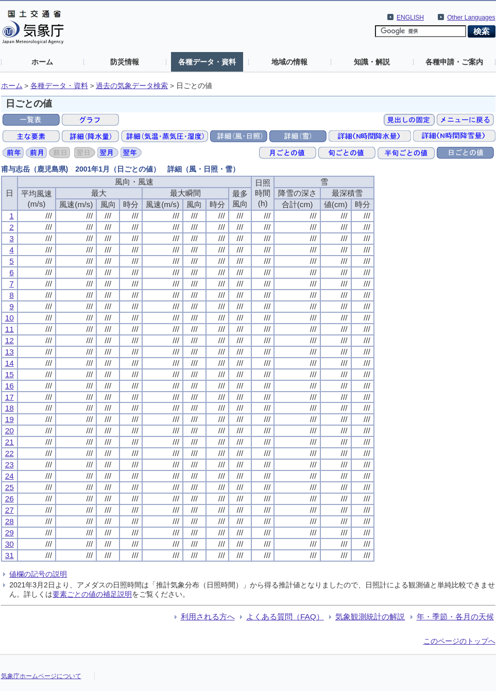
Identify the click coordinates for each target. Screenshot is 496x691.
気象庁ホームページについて (41, 676)
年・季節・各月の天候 (455, 616)
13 (9, 351)
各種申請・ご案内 (454, 62)
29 (9, 532)
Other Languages (471, 17)
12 (9, 340)
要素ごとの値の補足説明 (92, 594)
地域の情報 (289, 62)
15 (9, 374)
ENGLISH (410, 17)
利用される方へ (208, 616)
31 (9, 555)
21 (9, 441)
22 (9, 453)
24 (9, 475)
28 (9, 521)
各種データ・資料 (207, 62)
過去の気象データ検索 (132, 86)
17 (9, 397)
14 (9, 363)
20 (9, 430)
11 (9, 329)
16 (9, 385)
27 (9, 509)
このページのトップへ (459, 641)
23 (9, 464)
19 (9, 419)
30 (9, 544)
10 (9, 317)
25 (9, 487)
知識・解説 (372, 62)
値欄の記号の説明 (38, 574)
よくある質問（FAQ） (285, 616)
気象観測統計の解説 (370, 616)
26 (9, 498)
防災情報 (124, 62)
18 (9, 407)
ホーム (42, 62)
